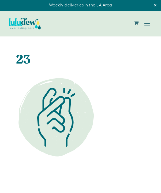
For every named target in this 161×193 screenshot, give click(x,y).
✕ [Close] (155, 5)
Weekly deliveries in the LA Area (80, 5)
